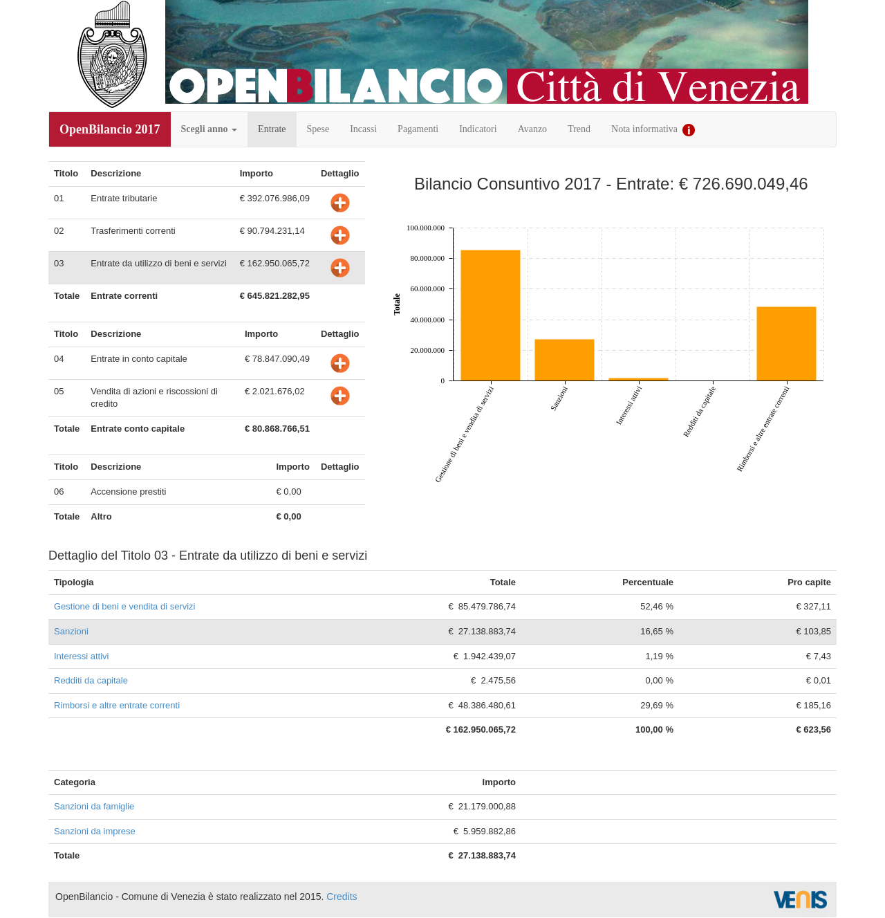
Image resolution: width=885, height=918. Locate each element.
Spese (318, 129)
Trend (579, 129)
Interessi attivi (81, 656)
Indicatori (477, 129)
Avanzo (533, 129)
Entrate (272, 129)
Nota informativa (653, 130)
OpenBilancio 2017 (109, 129)
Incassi (363, 129)
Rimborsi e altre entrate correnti (117, 705)
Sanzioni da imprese (95, 831)
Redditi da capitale (91, 680)
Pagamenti (418, 129)
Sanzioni (71, 631)
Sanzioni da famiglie (94, 806)
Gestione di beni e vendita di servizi (125, 606)
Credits (341, 896)
